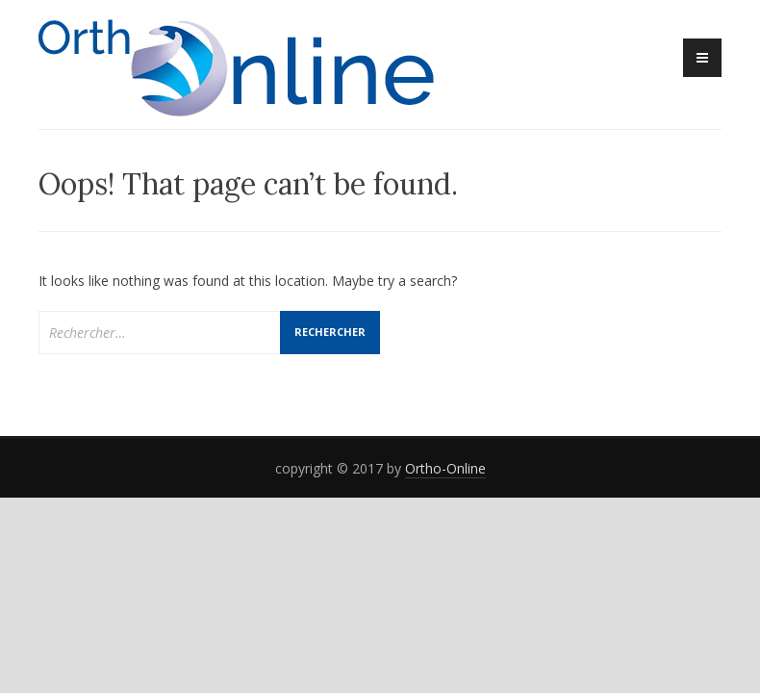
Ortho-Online (445, 468)
